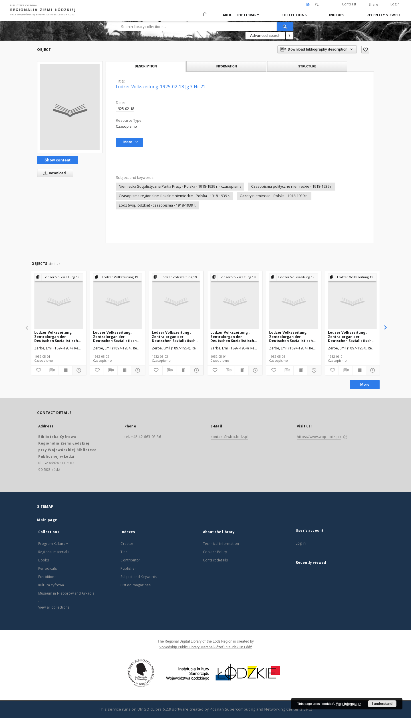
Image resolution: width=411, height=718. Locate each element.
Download (53, 173)
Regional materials (53, 551)
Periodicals (47, 568)
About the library (241, 15)
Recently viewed (383, 15)
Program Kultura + (53, 543)
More (364, 384)
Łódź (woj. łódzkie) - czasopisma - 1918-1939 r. (157, 205)
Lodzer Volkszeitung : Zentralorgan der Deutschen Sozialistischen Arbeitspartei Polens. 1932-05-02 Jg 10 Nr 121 (117, 336)
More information (348, 703)
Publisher (128, 568)
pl (317, 4)
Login (395, 4)
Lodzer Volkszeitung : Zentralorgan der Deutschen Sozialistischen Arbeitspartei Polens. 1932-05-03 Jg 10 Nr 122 (176, 336)
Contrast (349, 4)
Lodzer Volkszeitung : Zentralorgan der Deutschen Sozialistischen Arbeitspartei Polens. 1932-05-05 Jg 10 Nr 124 (293, 336)
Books (43, 560)
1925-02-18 (125, 108)
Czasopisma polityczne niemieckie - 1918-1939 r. (292, 186)
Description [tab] (146, 66)
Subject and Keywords (138, 576)
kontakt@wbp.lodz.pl (229, 436)
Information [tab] (226, 66)
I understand (382, 704)
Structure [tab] (307, 66)
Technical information (221, 543)
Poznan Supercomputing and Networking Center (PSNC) (261, 709)
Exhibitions (47, 576)
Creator (126, 543)
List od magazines (135, 585)
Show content (58, 160)
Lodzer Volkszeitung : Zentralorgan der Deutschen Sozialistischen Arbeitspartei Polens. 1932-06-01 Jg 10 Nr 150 (352, 336)
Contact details (215, 560)
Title (124, 551)
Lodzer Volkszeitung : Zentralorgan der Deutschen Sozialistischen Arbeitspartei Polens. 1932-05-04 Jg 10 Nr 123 (234, 336)
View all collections (53, 607)
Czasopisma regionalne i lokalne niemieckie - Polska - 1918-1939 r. (174, 195)
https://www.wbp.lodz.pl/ (319, 436)
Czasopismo (126, 126)
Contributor (130, 560)
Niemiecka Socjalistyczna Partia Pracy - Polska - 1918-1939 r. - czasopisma (180, 186)
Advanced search (265, 35)
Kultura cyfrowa (51, 585)
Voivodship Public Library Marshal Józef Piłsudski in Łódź (205, 647)
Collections (294, 15)
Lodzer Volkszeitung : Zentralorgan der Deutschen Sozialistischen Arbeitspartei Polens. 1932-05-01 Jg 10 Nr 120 (58, 336)
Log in (301, 543)
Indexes (336, 15)
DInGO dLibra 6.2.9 (154, 709)
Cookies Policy (215, 551)
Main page (47, 519)
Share (373, 4)
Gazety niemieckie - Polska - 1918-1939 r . (274, 195)
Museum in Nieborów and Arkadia (66, 593)
